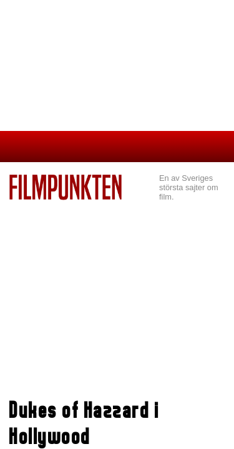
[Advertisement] (117, 293)
